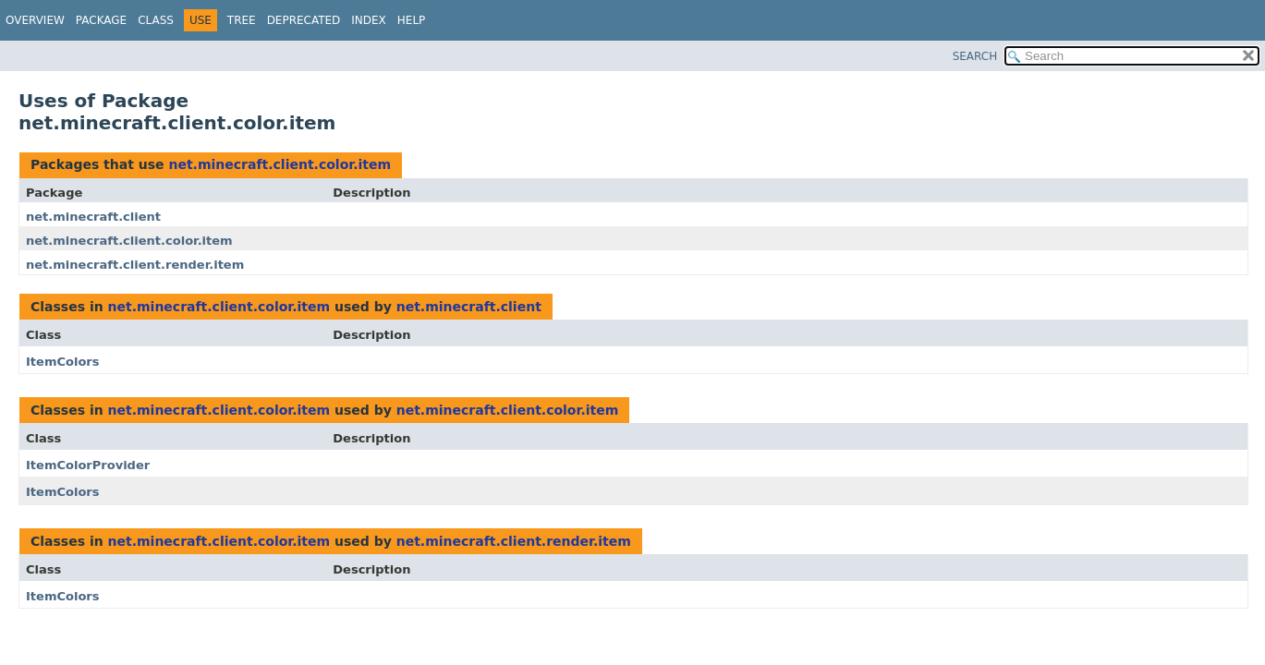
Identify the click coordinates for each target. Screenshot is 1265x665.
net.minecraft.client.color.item (279, 164)
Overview (35, 20)
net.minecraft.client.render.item (135, 265)
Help (411, 20)
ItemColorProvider (88, 465)
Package (101, 20)
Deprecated (304, 20)
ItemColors (63, 362)
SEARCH (975, 56)
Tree (241, 20)
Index (368, 20)
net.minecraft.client (93, 217)
